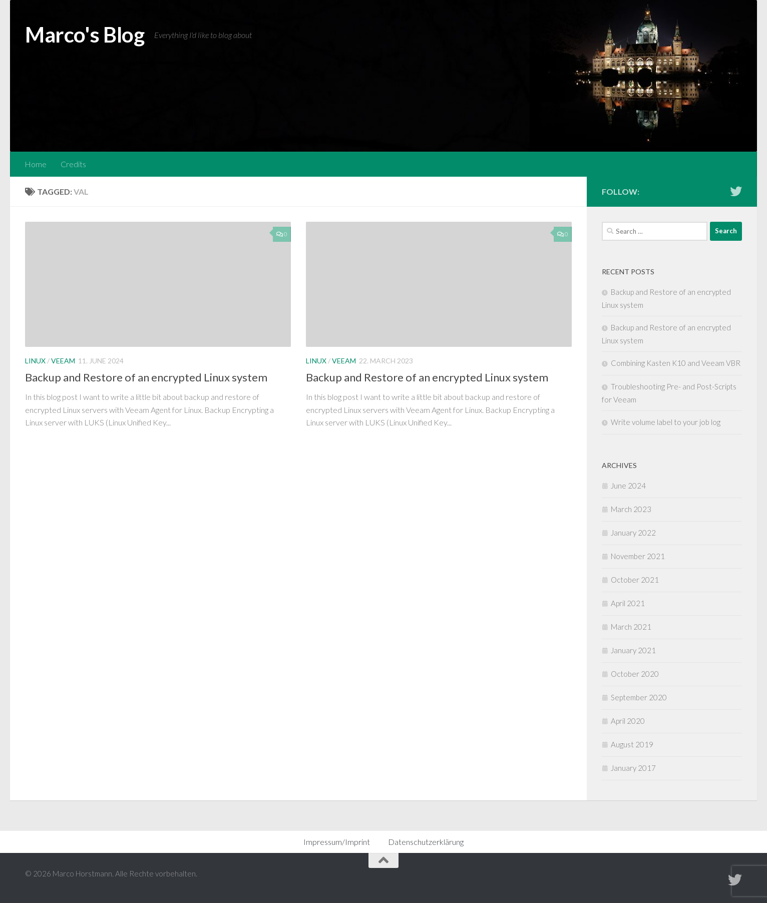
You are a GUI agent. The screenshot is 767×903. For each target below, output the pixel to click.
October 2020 (635, 673)
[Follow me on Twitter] (736, 191)
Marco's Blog (84, 34)
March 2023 (631, 509)
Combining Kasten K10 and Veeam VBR (675, 362)
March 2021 (631, 626)
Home (36, 164)
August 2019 (632, 744)
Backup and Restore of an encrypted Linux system (146, 377)
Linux (35, 360)
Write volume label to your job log (665, 421)
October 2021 (635, 579)
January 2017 (633, 767)
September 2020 (639, 697)
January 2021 (633, 650)
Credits (73, 164)
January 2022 (633, 532)
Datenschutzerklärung (426, 841)
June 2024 (628, 485)
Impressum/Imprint (336, 841)
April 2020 (628, 720)
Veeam (63, 360)
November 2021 (638, 556)
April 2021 (628, 603)
